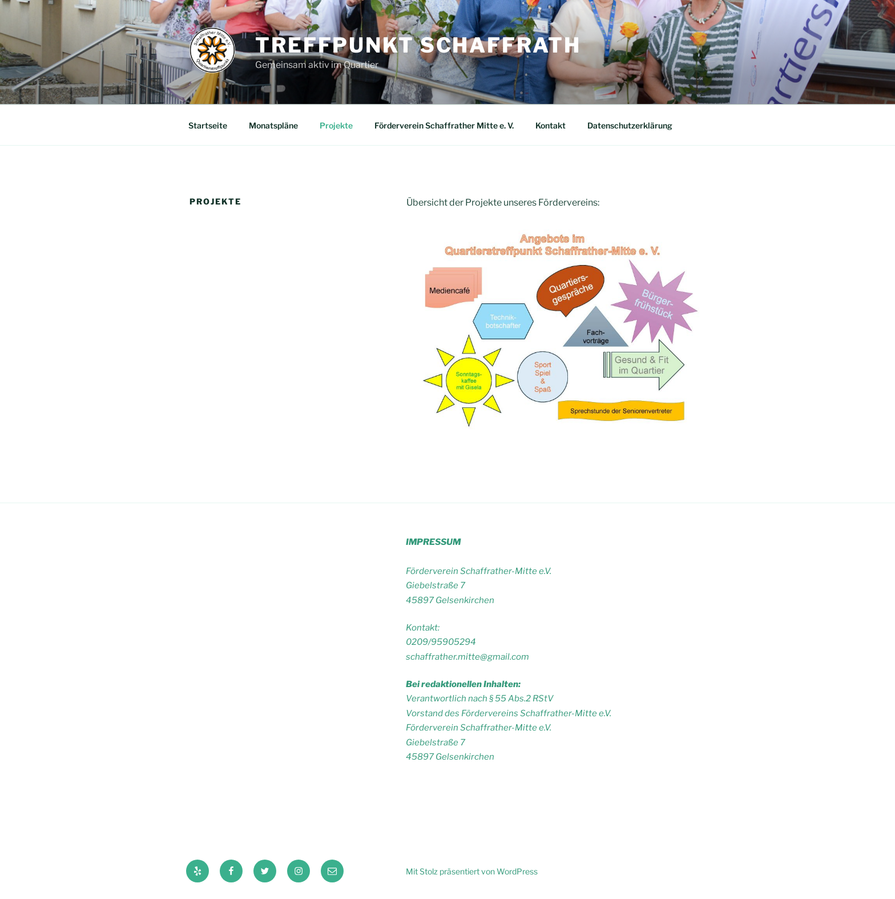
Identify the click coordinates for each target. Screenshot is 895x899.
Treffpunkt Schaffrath (417, 45)
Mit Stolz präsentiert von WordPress (472, 871)
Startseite (207, 125)
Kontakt (550, 125)
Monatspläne (273, 125)
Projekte (336, 125)
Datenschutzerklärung (629, 125)
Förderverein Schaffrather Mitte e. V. (444, 125)
